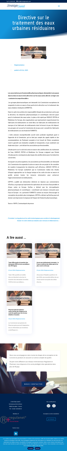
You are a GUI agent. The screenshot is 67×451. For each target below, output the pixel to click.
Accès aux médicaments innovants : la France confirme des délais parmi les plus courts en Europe (48, 264)
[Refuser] (65, 444)
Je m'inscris (51, 419)
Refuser (38, 448)
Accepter (30, 448)
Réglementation (19, 65)
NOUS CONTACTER (33, 384)
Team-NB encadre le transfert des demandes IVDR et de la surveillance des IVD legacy (18, 264)
